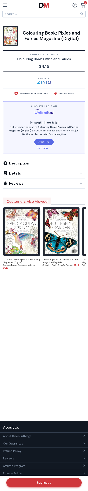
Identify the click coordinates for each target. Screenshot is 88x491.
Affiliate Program (14, 466)
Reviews (8, 458)
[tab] (44, 163)
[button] (44, 163)
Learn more (44, 148)
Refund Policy (12, 451)
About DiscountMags (17, 436)
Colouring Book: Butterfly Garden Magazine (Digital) (60, 261)
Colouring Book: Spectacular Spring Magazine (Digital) (21, 261)
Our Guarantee (13, 443)
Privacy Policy (12, 473)
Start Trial (44, 142)
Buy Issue (44, 482)
